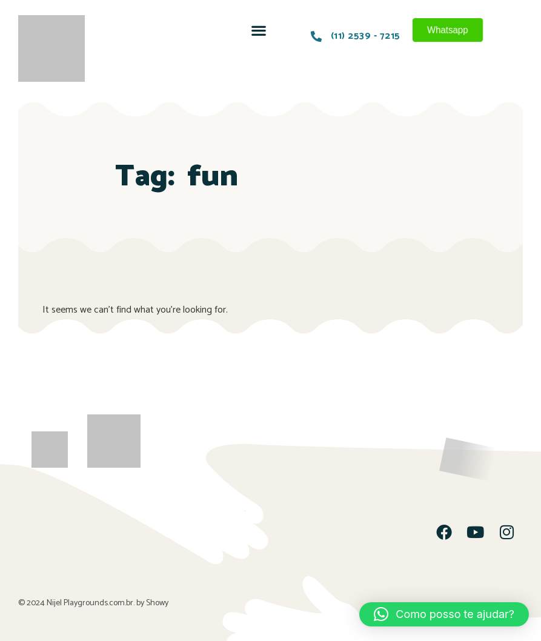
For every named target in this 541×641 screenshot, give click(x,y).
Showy (157, 603)
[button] (258, 30)
